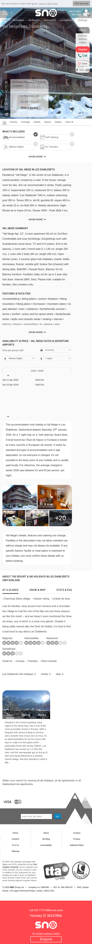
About (46, 833)
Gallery (58, 122)
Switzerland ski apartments (17, 784)
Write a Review (29, 107)
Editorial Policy (77, 845)
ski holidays (46, 780)
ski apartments (66, 780)
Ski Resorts (34, 20)
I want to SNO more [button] (48, 3)
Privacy (76, 839)
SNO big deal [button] (81, 3)
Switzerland (50, 20)
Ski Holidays (18, 20)
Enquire (46, 939)
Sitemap (15, 851)
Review (13, 122)
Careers (15, 839)
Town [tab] (10, 715)
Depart (47, 122)
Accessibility (46, 845)
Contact (76, 833)
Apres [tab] (42, 715)
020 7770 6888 (42, 910)
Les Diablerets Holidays (17, 674)
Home (5, 20)
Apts (58, 674)
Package (25, 122)
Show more (35, 219)
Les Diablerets (67, 20)
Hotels (44, 674)
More (69, 122)
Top (4, 122)
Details (37, 122)
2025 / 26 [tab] (37, 370)
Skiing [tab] (25, 715)
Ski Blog (46, 839)
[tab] (10, 589)
